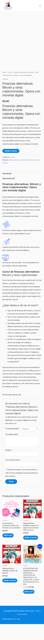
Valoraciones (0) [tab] (8, 194)
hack (32, 176)
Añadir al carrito (11, 167)
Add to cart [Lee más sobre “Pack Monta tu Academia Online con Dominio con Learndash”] (8, 551)
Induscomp (16, 635)
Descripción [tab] (6, 190)
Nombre (9, 466)
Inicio (4, 88)
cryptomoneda (25, 176)
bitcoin (17, 176)
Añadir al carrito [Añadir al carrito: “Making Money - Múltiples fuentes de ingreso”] (10, 596)
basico (12, 176)
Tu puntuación (12, 444)
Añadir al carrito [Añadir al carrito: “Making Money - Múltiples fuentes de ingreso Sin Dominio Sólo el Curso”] (30, 554)
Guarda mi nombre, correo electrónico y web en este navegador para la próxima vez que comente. (21, 489)
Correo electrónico (13, 476)
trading (4, 179)
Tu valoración (12, 450)
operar (37, 176)
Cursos (9, 88)
